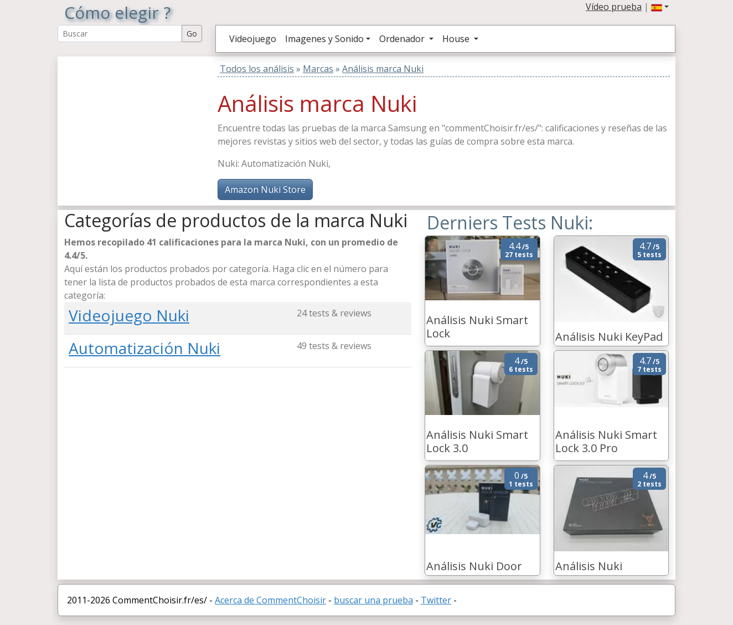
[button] (660, 7)
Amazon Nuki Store (265, 189)
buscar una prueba (373, 600)
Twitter (436, 600)
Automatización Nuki (144, 347)
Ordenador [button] (403, 39)
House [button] (457, 39)
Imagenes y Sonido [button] (324, 39)
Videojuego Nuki (129, 315)
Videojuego (252, 39)
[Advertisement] (133, 126)
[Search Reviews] (120, 33)
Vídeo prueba (614, 7)
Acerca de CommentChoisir (270, 600)
